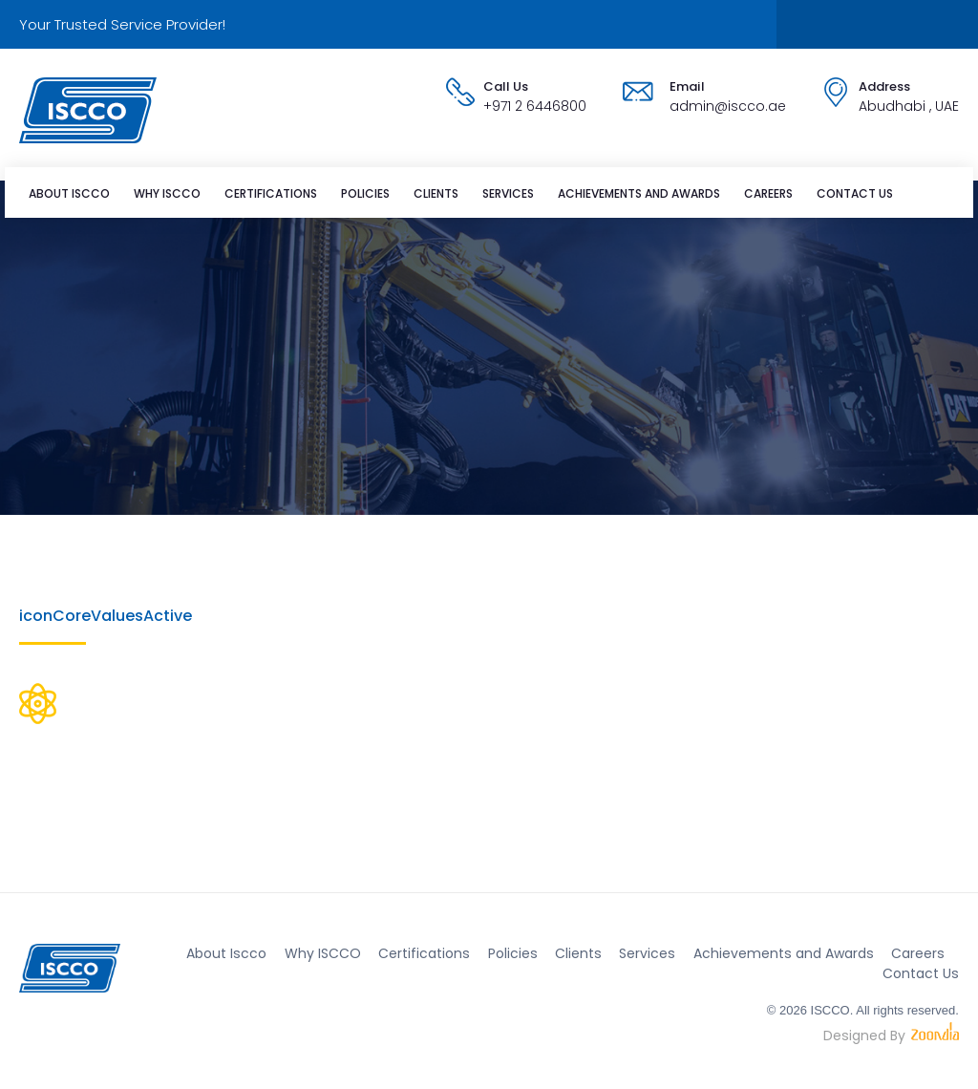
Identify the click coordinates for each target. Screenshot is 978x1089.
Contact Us (855, 193)
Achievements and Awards (639, 193)
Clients (436, 193)
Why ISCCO (167, 193)
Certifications (270, 193)
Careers (768, 193)
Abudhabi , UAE (909, 106)
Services (508, 193)
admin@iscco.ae (728, 106)
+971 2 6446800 (534, 106)
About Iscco (69, 193)
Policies (365, 193)
